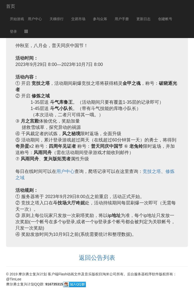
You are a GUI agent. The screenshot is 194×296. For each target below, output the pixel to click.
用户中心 (35, 19)
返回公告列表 (97, 257)
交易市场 (78, 19)
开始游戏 (17, 19)
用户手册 (122, 19)
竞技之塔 (152, 171)
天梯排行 (57, 19)
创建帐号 (165, 19)
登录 (13, 31)
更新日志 (143, 19)
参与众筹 (100, 19)
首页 (10, 6)
